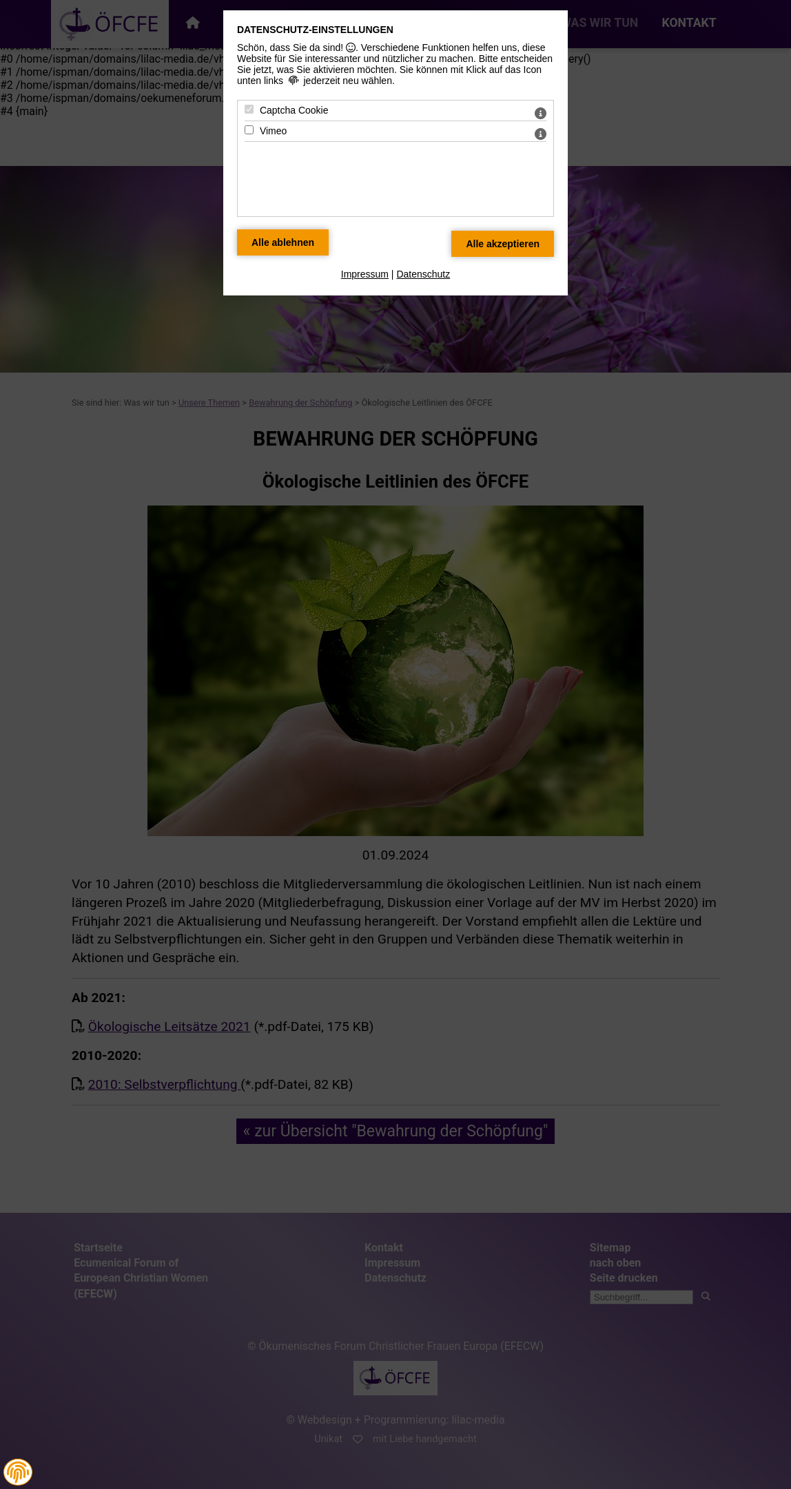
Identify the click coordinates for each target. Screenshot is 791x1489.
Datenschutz (423, 274)
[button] (18, 1472)
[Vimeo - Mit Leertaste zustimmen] (249, 129)
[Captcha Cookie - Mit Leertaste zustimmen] (249, 109)
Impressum (365, 274)
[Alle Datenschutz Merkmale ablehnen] (283, 242)
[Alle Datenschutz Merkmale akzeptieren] (502, 244)
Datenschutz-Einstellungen (315, 29)
